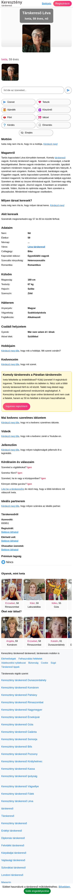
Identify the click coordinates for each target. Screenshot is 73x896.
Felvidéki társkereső (12, 845)
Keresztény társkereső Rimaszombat (22, 702)
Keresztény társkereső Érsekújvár (20, 717)
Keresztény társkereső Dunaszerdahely (23, 680)
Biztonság (33, 663)
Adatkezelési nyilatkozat (13, 663)
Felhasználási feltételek (30, 658)
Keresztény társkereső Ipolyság (19, 776)
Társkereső (7, 816)
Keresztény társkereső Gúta (17, 724)
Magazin (6, 882)
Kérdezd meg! (50, 144)
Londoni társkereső (12, 875)
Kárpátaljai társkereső (13, 852)
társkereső (60, 157)
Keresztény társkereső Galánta (19, 731)
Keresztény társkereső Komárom (20, 687)
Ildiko (54, 603)
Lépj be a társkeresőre (12, 489)
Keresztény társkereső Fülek (17, 793)
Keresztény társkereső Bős (16, 746)
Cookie (44, 663)
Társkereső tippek (10, 667)
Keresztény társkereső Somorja (19, 739)
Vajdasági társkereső (13, 860)
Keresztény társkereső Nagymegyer (21, 709)
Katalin (54, 641)
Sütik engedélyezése (37, 891)
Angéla (10, 641)
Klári (32, 603)
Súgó (53, 663)
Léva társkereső (36, 247)
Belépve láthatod (9, 532)
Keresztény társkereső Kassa (18, 768)
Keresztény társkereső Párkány (19, 695)
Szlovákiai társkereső (13, 867)
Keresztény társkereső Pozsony (19, 754)
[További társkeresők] (66, 593)
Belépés (46, 3)
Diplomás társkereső (13, 838)
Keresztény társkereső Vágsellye (20, 786)
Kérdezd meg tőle (10, 351)
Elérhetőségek (8, 658)
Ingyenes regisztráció (16, 406)
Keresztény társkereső (14, 823)
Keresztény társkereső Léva (17, 801)
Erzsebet (10, 603)
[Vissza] (6, 593)
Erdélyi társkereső (11, 830)
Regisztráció (62, 3)
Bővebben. (65, 886)
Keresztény (11, 3)
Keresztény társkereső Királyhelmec (21, 761)
